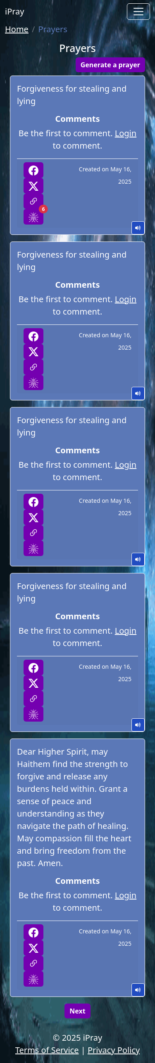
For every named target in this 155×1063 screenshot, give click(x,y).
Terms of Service (47, 1050)
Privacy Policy (114, 1050)
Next (77, 1011)
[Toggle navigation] (138, 11)
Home (17, 29)
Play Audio (138, 227)
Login (125, 133)
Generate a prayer (110, 64)
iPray (14, 11)
